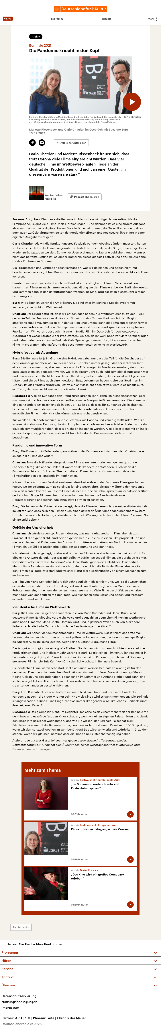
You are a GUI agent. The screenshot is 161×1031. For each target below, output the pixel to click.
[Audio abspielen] (132, 102)
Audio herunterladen (73, 142)
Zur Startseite (21, 927)
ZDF (28, 1018)
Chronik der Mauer (71, 1018)
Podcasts (105, 18)
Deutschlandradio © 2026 (21, 1024)
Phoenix (40, 1018)
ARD (19, 1018)
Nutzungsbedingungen (19, 1002)
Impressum (10, 1008)
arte (52, 1018)
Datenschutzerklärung (18, 996)
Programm (56, 18)
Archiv (36, 36)
